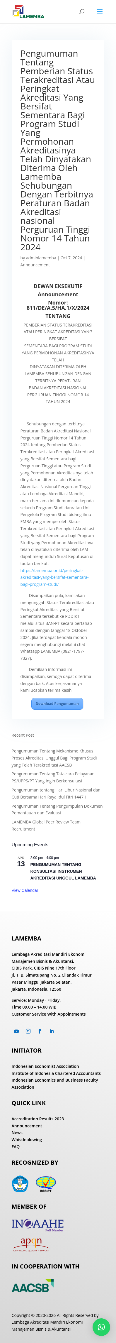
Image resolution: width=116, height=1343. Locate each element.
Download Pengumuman (57, 703)
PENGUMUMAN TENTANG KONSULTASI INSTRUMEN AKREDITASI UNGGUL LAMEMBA (63, 871)
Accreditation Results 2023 (38, 1119)
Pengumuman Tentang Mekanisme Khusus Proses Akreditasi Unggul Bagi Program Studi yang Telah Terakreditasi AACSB (54, 758)
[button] (101, 1327)
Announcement (35, 265)
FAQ (16, 1146)
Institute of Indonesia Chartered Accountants (56, 1073)
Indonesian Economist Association (45, 1066)
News (17, 1132)
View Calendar (25, 890)
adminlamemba (41, 258)
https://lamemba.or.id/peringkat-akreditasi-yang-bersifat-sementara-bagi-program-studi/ (55, 577)
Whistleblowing (27, 1139)
